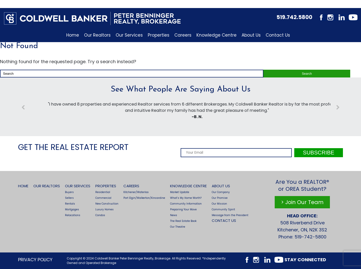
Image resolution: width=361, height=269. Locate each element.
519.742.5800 (294, 17)
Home (72, 35)
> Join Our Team (302, 202)
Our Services (129, 35)
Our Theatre (177, 227)
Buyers (69, 192)
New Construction (106, 204)
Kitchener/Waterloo (136, 192)
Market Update (179, 192)
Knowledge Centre (216, 35)
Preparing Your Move (183, 209)
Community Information (186, 204)
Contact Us (278, 35)
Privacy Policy (35, 259)
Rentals (70, 204)
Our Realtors (97, 35)
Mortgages (72, 209)
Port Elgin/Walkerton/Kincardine (144, 198)
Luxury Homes (104, 209)
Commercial (103, 198)
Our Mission (219, 204)
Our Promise (220, 198)
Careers (182, 35)
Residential (102, 192)
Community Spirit (223, 209)
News (173, 215)
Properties (158, 35)
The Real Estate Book (183, 221)
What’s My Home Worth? (185, 198)
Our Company (221, 192)
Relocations (72, 215)
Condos (100, 215)
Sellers (69, 198)
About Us (251, 35)
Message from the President (230, 215)
